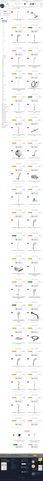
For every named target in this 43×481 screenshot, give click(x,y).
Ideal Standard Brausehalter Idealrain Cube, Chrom (18, 274)
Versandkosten (28, 479)
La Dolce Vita (4, 46)
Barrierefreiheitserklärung (15, 460)
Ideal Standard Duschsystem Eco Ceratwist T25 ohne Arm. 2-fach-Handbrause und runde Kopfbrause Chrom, (34, 66)
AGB (12, 463)
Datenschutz (13, 466)
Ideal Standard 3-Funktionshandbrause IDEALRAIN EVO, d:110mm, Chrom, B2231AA (35, 297)
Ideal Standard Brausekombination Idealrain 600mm (18, 389)
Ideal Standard (4, 21)
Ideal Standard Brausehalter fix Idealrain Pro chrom (34, 181)
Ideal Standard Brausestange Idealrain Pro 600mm (19, 204)
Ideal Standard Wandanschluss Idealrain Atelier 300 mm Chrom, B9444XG (34, 320)
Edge (3, 42)
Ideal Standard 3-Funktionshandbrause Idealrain (19, 42)
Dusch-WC (3, 121)
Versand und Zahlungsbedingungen (14, 465)
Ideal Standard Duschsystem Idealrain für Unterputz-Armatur (19, 112)
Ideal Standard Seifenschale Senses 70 (34, 204)
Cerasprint (4, 35)
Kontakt (12, 461)
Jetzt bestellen (19, 31)
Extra (3, 43)
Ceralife (3, 28)
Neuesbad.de (3, 56)
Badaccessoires (4, 104)
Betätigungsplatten (5, 111)
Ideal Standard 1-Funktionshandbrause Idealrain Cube (34, 251)
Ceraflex (3, 27)
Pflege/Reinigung (4, 122)
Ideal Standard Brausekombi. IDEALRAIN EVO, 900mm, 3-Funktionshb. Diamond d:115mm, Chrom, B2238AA (34, 274)
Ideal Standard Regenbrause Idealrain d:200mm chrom (34, 135)
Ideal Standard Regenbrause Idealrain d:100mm (34, 19)
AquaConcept (3, 57)
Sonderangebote (4, 55)
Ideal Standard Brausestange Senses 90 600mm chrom (18, 228)
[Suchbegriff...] (19, 4)
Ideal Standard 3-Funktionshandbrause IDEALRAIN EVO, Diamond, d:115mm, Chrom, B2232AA (19, 321)
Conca (3, 37)
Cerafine (4, 26)
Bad (2, 18)
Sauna (3, 123)
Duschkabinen (4, 116)
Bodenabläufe (4, 112)
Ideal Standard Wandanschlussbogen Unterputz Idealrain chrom (18, 158)
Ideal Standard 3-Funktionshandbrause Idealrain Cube (34, 228)
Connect (3, 38)
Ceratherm (4, 36)
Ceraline (3, 29)
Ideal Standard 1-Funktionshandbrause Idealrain (19, 366)
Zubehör (3, 54)
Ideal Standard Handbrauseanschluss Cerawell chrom (34, 89)
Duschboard (3, 115)
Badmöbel (3, 110)
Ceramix (3, 30)
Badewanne (3, 105)
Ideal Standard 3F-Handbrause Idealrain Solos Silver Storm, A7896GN (19, 441)
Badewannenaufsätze (5, 106)
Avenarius (3, 58)
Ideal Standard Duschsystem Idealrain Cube (19, 250)
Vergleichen (14, 29)
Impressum (13, 468)
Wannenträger (4, 126)
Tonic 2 (3, 53)
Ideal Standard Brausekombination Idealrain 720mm (34, 112)
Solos (3, 50)
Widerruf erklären (21, 477)
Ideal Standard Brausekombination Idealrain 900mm (34, 389)
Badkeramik (3, 109)
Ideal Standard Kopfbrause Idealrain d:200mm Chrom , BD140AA (18, 343)
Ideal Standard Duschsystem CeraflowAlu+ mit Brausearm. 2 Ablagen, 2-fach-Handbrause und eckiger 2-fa (18, 66)
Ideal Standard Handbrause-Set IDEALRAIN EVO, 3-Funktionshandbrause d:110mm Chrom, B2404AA (19, 297)
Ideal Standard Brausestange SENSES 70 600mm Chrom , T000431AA (34, 43)
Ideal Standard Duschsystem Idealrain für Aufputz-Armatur (19, 19)
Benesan (3, 59)
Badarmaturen (4, 20)
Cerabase (4, 25)
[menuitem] (7, 4)
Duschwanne (4, 120)
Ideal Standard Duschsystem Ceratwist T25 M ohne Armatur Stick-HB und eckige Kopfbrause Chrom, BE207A (18, 89)
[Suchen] (25, 4)
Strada (3, 51)
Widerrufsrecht (13, 467)
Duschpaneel (4, 117)
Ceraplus (4, 34)
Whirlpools (3, 127)
